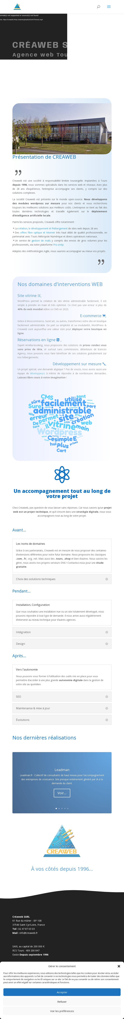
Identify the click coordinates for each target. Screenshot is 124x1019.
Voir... (62, 793)
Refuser (62, 1001)
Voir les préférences (62, 1011)
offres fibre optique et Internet (37, 232)
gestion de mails (41, 240)
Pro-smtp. (58, 244)
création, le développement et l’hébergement (43, 228)
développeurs (37, 373)
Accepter (62, 992)
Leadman (62, 769)
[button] (119, 966)
